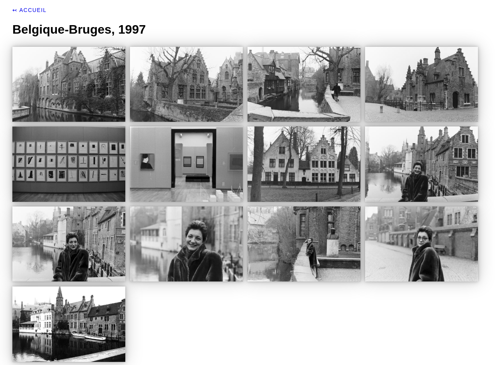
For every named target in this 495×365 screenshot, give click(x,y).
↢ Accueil (29, 10)
